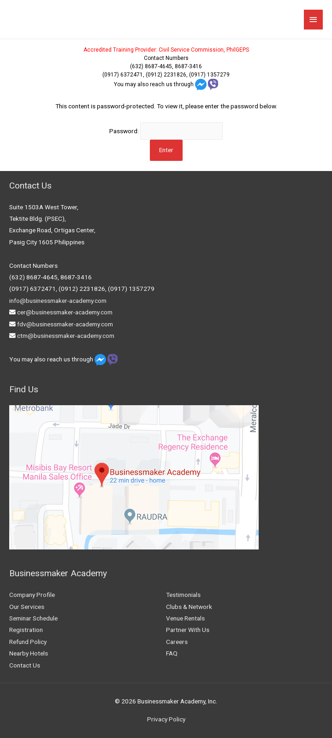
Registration (26, 629)
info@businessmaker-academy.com (58, 300)
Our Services (26, 606)
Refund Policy (28, 641)
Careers (177, 641)
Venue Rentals (185, 618)
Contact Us (24, 665)
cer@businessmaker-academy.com (65, 312)
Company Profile (32, 594)
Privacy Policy (166, 719)
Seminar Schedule (33, 618)
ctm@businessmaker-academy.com (65, 335)
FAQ (172, 653)
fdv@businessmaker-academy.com (65, 324)
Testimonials (183, 594)
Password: (166, 131)
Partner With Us (187, 629)
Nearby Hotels (28, 653)
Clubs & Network (189, 606)
